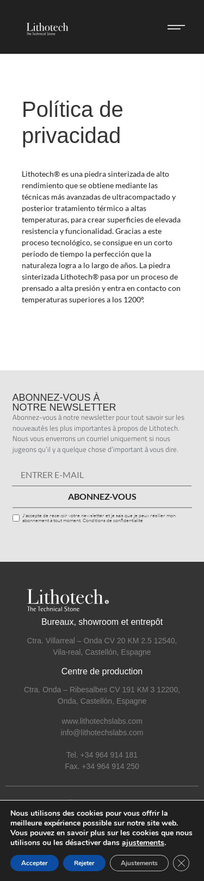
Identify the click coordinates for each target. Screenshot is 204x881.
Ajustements (139, 863)
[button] (176, 27)
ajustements (143, 843)
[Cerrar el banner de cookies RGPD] (181, 863)
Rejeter (84, 863)
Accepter (34, 863)
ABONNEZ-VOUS (102, 496)
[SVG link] (46, 27)
